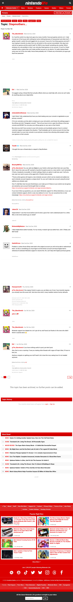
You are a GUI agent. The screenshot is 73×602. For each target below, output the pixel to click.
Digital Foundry (41, 585)
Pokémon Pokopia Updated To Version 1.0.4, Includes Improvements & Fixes (31, 453)
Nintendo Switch (16, 16)
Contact (39, 506)
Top (4, 506)
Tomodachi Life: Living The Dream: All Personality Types (25, 442)
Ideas (38, 21)
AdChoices (47, 580)
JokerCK (15, 209)
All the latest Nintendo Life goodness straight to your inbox (36, 595)
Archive (25, 509)
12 (70, 344)
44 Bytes (40, 580)
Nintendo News (52, 585)
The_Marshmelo (17, 34)
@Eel (13, 314)
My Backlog (15, 159)
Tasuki (14, 146)
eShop (25, 21)
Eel (13, 89)
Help (20, 21)
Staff (14, 506)
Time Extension (30, 585)
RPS (48, 588)
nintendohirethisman (19, 113)
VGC (25, 588)
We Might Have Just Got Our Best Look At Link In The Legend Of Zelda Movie (31, 449)
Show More (36, 562)
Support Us (32, 506)
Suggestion (32, 21)
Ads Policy (67, 506)
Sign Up (52, 404)
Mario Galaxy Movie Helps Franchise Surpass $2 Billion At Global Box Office (30, 471)
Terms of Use (58, 506)
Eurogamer (66, 585)
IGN (60, 585)
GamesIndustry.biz (34, 588)
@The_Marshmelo (17, 168)
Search (67, 12)
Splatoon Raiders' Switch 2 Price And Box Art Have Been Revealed (27, 468)
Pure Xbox (20, 585)
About (9, 506)
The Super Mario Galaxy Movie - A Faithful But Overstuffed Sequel (30, 445)
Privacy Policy (48, 506)
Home (3, 16)
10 (70, 310)
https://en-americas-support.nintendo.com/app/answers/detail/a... (32, 188)
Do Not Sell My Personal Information (60, 580)
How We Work (22, 506)
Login (46, 404)
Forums (5, 13)
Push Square (18, 156)
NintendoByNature (18, 226)
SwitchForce (16, 243)
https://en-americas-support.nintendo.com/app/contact (35, 195)
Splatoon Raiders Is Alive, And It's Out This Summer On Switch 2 (27, 460)
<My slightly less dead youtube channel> (21, 103)
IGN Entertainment (27, 580)
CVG (43, 588)
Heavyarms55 (17, 287)
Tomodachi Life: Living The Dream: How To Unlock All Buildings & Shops (29, 464)
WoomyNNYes (17, 165)
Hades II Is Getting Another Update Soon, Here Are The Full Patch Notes (29, 438)
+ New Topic (58, 12)
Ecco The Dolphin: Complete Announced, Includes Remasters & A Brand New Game (33, 456)
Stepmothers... (18, 24)
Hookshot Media (11, 580)
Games (14, 21)
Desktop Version (46, 509)
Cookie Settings (34, 509)
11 (70, 327)
